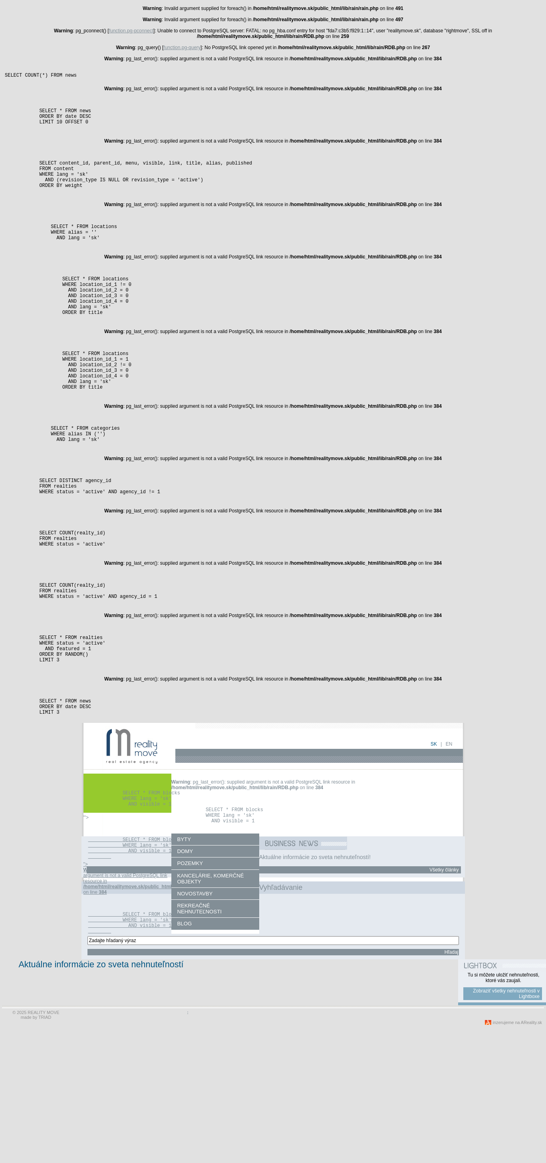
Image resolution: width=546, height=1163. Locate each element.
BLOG (184, 1042)
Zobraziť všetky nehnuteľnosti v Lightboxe (506, 1129)
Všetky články (444, 988)
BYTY (184, 958)
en (449, 854)
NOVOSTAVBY (195, 1012)
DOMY (185, 970)
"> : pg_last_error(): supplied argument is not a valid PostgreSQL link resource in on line (147, 1029)
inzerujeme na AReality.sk (517, 1157)
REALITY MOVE (44, 1147)
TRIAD (44, 1152)
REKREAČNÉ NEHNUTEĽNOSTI (199, 1027)
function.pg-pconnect (131, 31)
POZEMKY (190, 982)
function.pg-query (182, 47)
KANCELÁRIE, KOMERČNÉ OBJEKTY (210, 997)
